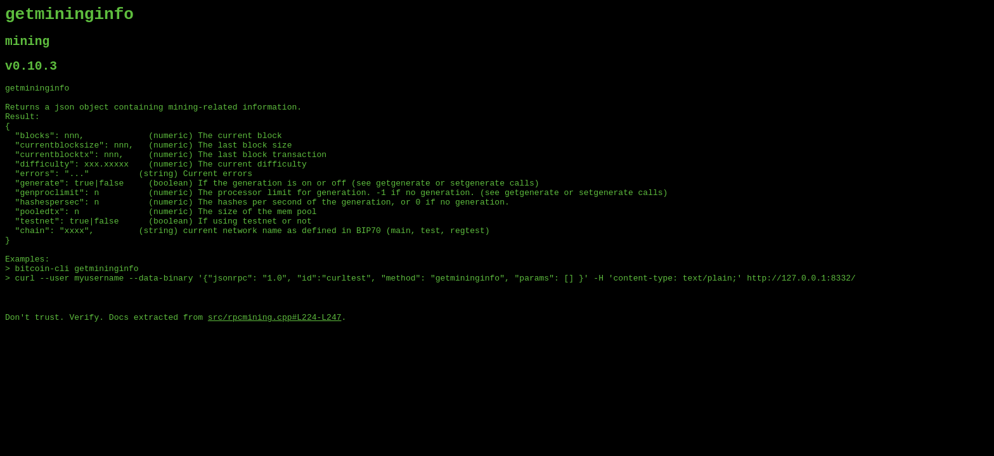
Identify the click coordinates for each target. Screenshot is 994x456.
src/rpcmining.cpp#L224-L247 (275, 370)
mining (27, 47)
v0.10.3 (31, 75)
